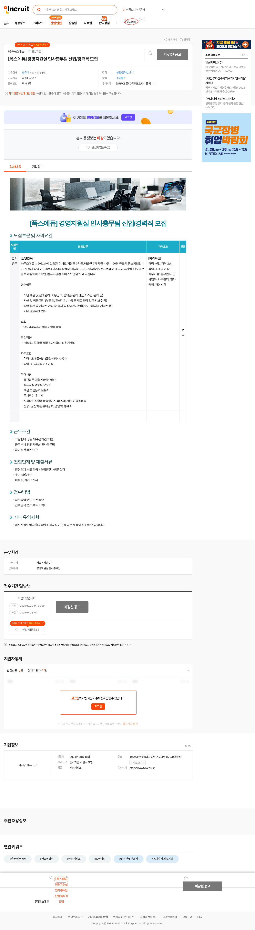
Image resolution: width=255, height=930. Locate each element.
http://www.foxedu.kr (142, 768)
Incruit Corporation (131, 923)
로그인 (75, 698)
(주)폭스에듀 (16, 51)
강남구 (47, 563)
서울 (38, 563)
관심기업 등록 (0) (27, 630)
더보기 (188, 746)
